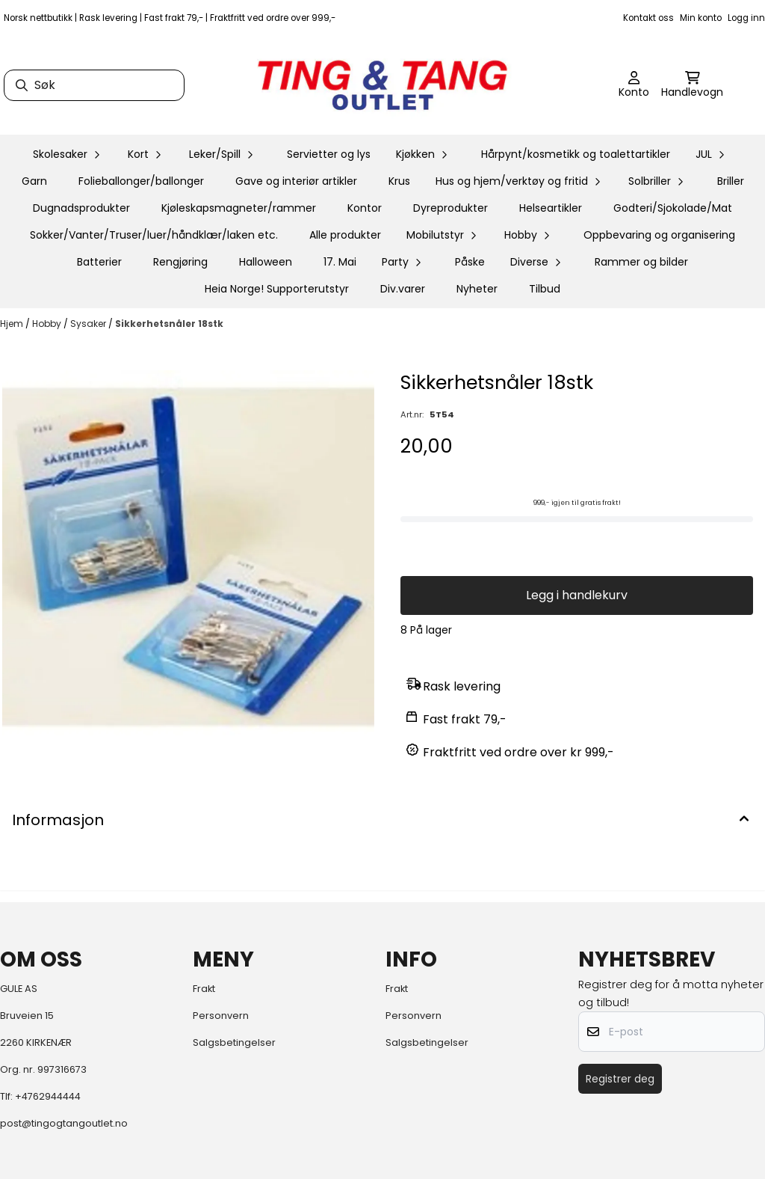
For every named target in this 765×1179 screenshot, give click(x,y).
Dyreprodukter (450, 207)
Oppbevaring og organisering (659, 234)
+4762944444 (48, 1096)
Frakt (204, 988)
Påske (470, 261)
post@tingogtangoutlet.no (64, 1123)
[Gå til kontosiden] (634, 85)
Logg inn (746, 18)
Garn (34, 181)
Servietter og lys (329, 154)
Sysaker (89, 323)
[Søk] (94, 85)
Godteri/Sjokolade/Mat (672, 207)
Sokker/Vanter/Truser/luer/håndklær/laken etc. (154, 234)
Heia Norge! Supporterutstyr (277, 288)
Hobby (48, 323)
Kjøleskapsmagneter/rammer (238, 207)
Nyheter (477, 288)
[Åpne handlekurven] (692, 85)
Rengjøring (180, 261)
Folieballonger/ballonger (141, 181)
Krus (399, 181)
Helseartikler (550, 207)
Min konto (701, 18)
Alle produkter (345, 234)
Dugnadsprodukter (81, 207)
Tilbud (544, 288)
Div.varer (402, 288)
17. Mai (339, 261)
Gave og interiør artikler (296, 181)
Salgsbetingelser (234, 1042)
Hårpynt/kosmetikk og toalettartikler (575, 154)
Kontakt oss (648, 18)
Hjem (12, 323)
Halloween (265, 261)
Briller (730, 181)
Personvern (221, 1015)
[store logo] (382, 85)
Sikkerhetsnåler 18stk (169, 323)
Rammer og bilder (641, 261)
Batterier (99, 261)
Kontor (364, 207)
